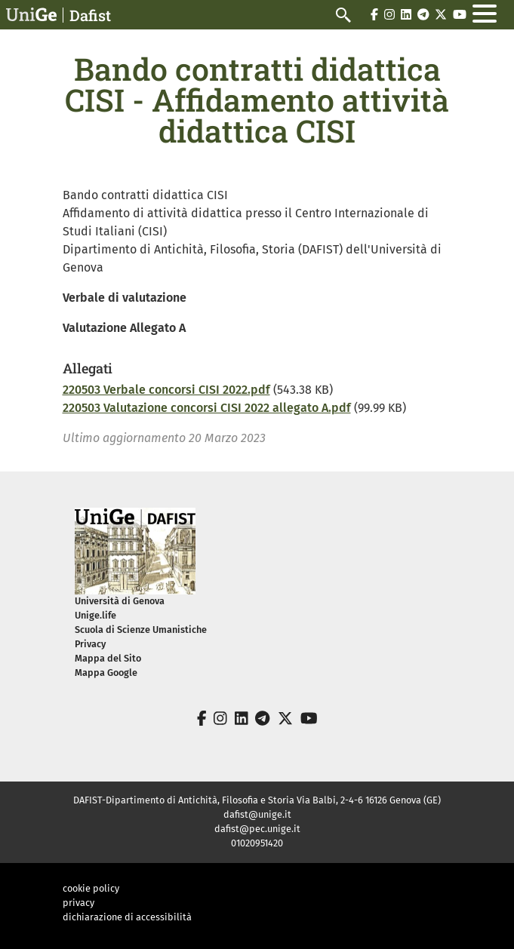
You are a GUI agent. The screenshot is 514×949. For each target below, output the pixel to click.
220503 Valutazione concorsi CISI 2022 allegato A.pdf (207, 408)
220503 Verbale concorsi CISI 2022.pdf (166, 389)
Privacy (90, 644)
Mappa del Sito (108, 658)
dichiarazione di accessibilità (127, 917)
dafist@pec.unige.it (257, 828)
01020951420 (257, 843)
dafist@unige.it (257, 814)
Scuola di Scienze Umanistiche (141, 629)
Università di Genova (120, 601)
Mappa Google (106, 672)
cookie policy (91, 888)
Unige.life (95, 615)
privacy (78, 902)
